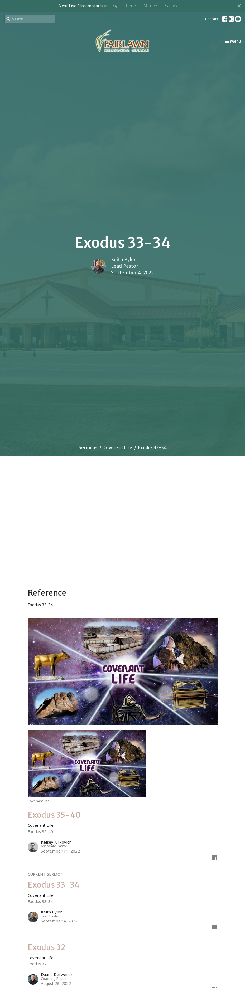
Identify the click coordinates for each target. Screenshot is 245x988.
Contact (211, 19)
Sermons (88, 447)
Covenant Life (117, 447)
